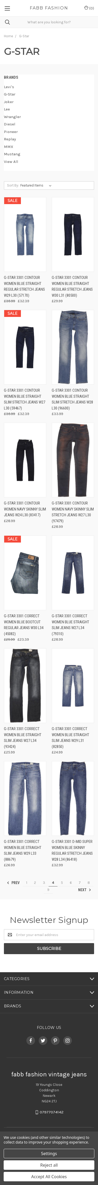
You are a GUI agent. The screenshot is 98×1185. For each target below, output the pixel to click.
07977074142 (52, 1112)
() (89, 8)
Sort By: (13, 185)
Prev (13, 882)
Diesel (9, 124)
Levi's (9, 86)
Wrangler (12, 116)
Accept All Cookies (49, 1176)
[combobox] (49, 22)
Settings (49, 1153)
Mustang (12, 154)
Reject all (49, 1165)
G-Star (9, 94)
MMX (8, 146)
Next (84, 889)
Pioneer (11, 131)
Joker (9, 101)
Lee (7, 109)
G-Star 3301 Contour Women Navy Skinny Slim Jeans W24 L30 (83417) (25, 509)
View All (11, 161)
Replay (10, 139)
